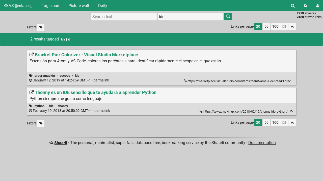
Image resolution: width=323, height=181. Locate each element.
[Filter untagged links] (40, 27)
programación (45, 75)
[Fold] (291, 111)
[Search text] (124, 16)
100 (275, 26)
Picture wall (78, 5)
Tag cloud (50, 5)
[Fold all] (292, 26)
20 (258, 26)
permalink (69, 80)
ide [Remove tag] (65, 39)
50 (266, 26)
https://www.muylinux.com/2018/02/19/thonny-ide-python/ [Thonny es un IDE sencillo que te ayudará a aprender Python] (244, 111)
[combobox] (190, 16)
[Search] (293, 5)
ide (77, 75)
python (39, 106)
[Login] (317, 5)
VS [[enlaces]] (18, 5)
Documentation (262, 142)
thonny (63, 106)
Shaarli (60, 142)
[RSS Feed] (305, 5)
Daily (102, 5)
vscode (65, 75)
